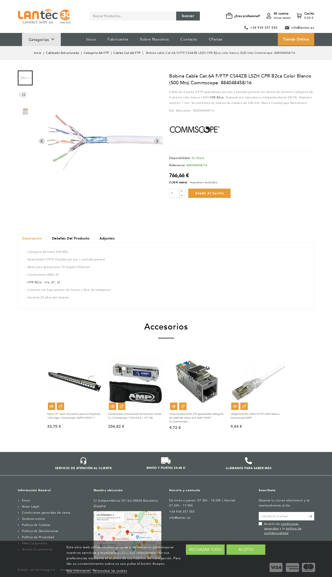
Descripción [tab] (32, 238)
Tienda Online (296, 39)
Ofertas (215, 39)
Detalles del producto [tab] (71, 238)
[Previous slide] (42, 141)
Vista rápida (51, 406)
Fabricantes (118, 39)
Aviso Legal (30, 507)
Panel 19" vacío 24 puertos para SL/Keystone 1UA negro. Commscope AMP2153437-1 (74, 415)
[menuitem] (25, 78)
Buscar (188, 16)
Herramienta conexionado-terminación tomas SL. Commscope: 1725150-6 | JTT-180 (134, 415)
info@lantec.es (302, 28)
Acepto (246, 549)
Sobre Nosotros (154, 39)
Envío (26, 500)
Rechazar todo (205, 549)
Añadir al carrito (209, 193)
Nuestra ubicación (108, 490)
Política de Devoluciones (40, 531)
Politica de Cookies (36, 525)
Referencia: (177, 165)
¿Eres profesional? (247, 16)
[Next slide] (157, 141)
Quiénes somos (33, 519)
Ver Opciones (60, 406)
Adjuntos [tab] (107, 238)
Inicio (91, 39)
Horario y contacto (184, 490)
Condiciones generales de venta (46, 513)
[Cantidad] (174, 193)
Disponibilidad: (180, 158)
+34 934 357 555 (264, 28)
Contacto (188, 39)
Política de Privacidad (38, 537)
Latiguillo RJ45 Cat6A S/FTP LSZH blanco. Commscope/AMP (255, 415)
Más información (78, 571)
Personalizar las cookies (110, 571)
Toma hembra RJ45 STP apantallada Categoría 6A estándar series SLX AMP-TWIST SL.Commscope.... (196, 417)
